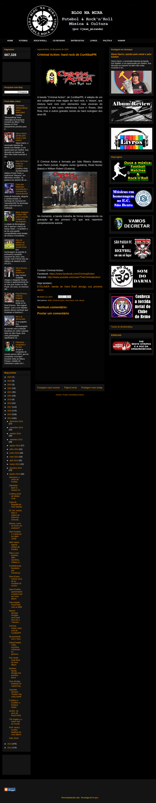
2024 (9, 381)
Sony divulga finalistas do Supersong (15, 683)
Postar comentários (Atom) (73, 395)
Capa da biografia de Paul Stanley (15, 504)
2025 (9, 377)
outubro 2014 (15, 433)
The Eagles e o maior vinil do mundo (15, 721)
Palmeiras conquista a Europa (21, 344)
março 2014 (15, 464)
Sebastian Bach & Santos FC (14, 487)
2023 (9, 384)
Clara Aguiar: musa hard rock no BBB (15, 604)
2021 (9, 392)
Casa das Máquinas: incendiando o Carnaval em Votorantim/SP (22, 189)
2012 (9, 748)
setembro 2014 (16, 439)
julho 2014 (14, 449)
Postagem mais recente (48, 387)
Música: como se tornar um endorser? (15, 525)
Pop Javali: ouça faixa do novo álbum (14, 661)
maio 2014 (14, 457)
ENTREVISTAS (77, 41)
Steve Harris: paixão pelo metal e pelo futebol (21, 136)
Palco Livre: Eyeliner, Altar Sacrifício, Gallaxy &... (15, 557)
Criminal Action (58, 300)
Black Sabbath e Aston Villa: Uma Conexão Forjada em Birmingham (22, 217)
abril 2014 (14, 460)
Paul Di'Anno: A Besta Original (21, 296)
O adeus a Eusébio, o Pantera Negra (14, 703)
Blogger (95, 798)
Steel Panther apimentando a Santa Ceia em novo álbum (15, 594)
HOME (10, 41)
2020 (9, 396)
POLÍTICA (107, 41)
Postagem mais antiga (91, 387)
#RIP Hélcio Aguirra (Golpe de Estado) (14, 545)
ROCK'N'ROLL (40, 41)
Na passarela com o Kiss (15, 637)
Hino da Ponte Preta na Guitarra (22, 163)
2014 (9, 418)
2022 (9, 388)
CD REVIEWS (59, 41)
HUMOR (121, 41)
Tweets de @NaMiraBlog (121, 327)
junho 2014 (15, 453)
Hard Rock (69, 300)
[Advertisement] (16, 71)
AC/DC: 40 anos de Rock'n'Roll (15, 713)
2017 (9, 407)
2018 (9, 403)
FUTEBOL (23, 41)
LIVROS (93, 41)
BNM (50, 300)
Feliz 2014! (13, 738)
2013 (9, 744)
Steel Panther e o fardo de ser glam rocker (15, 535)
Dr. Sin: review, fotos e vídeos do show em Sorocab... (15, 515)
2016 (9, 411)
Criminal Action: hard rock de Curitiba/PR (15, 629)
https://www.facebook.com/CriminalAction (72, 273)
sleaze (81, 300)
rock (76, 300)
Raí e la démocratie (20, 318)
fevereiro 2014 (16, 468)
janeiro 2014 (15, 474)
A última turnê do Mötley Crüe (15, 496)
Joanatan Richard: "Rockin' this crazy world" (15, 693)
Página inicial (70, 387)
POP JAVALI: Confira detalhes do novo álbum (15, 730)
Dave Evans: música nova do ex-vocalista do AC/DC (15, 581)
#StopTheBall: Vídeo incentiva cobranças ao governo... (15, 648)
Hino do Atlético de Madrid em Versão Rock (21, 243)
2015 (9, 414)
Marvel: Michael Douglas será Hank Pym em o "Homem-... (15, 616)
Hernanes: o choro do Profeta (14, 479)
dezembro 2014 (16, 421)
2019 (9, 399)
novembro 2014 (16, 427)
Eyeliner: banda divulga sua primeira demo (15, 673)
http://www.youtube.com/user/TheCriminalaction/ (73, 277)
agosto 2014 (15, 445)
